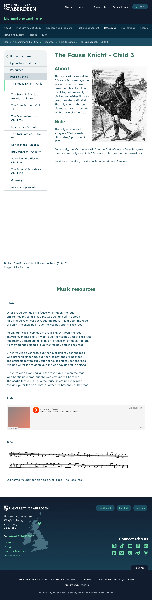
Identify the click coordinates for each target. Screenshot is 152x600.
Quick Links (122, 7)
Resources (49, 41)
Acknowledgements (23, 187)
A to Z (8, 547)
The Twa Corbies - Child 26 (26, 136)
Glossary (16, 180)
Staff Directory (12, 555)
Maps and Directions (15, 551)
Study (69, 7)
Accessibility (73, 580)
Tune (10, 442)
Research (101, 7)
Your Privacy (57, 580)
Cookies (87, 580)
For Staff (122, 508)
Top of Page (139, 568)
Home (7, 41)
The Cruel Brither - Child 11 (26, 107)
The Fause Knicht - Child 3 (93, 41)
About (84, 7)
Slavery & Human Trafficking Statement (114, 580)
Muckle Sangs (67, 41)
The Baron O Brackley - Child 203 (26, 171)
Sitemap (140, 508)
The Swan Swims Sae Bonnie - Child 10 (24, 96)
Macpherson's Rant (23, 127)
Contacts (9, 542)
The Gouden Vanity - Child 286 (24, 118)
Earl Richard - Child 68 (25, 145)
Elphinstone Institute (23, 18)
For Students (102, 508)
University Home (20, 56)
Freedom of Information (76, 585)
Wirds (10, 303)
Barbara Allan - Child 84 (26, 151)
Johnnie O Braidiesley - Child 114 (26, 160)
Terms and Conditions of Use (32, 580)
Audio (10, 398)
